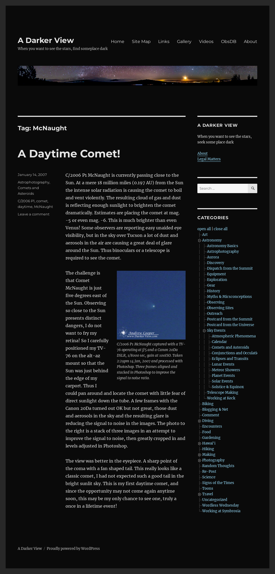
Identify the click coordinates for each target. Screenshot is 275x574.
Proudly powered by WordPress (73, 548)
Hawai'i (208, 443)
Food (206, 432)
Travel (207, 494)
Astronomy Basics (222, 246)
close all (220, 229)
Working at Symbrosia (221, 511)
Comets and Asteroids (230, 347)
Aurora (213, 257)
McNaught (43, 206)
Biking (208, 404)
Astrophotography (33, 182)
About (250, 41)
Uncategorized (214, 499)
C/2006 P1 (26, 201)
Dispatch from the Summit (230, 268)
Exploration (217, 279)
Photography (213, 460)
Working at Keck (221, 398)
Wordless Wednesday (220, 505)
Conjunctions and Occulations (237, 353)
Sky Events (216, 330)
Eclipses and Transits (230, 358)
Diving (208, 420)
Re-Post (209, 471)
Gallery (184, 41)
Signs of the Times (218, 483)
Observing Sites (220, 308)
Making (208, 454)
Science (208, 477)
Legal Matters (209, 159)
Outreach (215, 313)
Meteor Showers (226, 370)
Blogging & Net (215, 409)
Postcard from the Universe (230, 325)
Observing (216, 302)
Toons (207, 488)
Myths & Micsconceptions (229, 296)
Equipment (216, 274)
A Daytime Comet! (69, 153)
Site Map (141, 41)
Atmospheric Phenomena (234, 336)
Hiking (208, 449)
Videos (206, 41)
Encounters (212, 426)
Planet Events (223, 375)
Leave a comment (33, 214)
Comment (210, 415)
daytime (25, 206)
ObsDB (228, 41)
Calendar (219, 342)
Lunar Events (223, 364)
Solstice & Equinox (228, 387)
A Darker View (46, 40)
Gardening (211, 437)
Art (205, 234)
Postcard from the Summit (229, 319)
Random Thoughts (218, 466)
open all (204, 229)
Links (163, 41)
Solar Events (222, 381)
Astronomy (212, 240)
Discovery (215, 263)
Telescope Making (222, 392)
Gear (211, 285)
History (213, 291)
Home (117, 41)
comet (42, 201)
